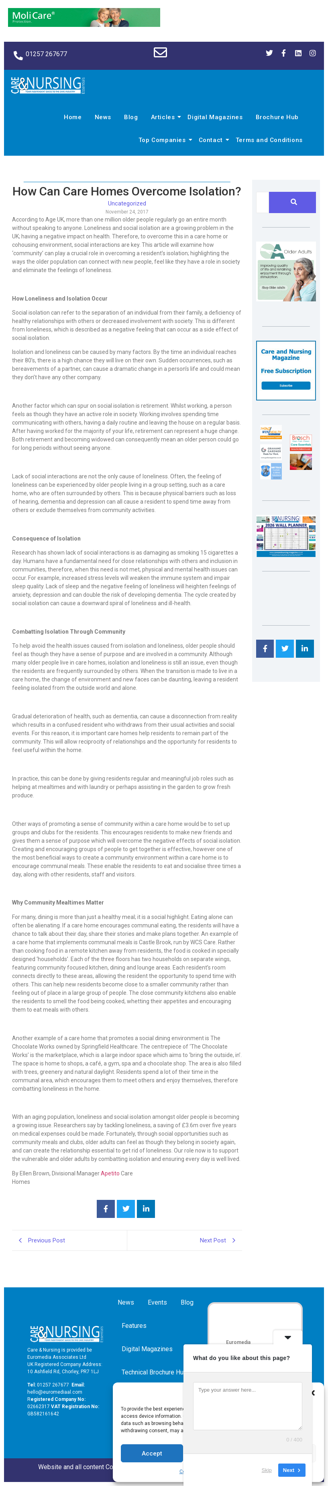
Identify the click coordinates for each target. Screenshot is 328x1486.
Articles (164, 117)
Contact (212, 140)
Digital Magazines (214, 117)
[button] (312, 1393)
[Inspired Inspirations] (301, 468)
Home (72, 117)
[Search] (262, 202)
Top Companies (163, 140)
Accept (152, 1453)
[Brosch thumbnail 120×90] (301, 449)
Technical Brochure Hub (156, 1372)
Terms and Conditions (269, 140)
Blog (131, 117)
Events (157, 1302)
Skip (267, 1470)
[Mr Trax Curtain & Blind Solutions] (271, 477)
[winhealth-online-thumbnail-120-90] (271, 439)
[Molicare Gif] (84, 24)
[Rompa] (286, 299)
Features (134, 1325)
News (103, 117)
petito (112, 1173)
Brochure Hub (277, 117)
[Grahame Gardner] (271, 458)
